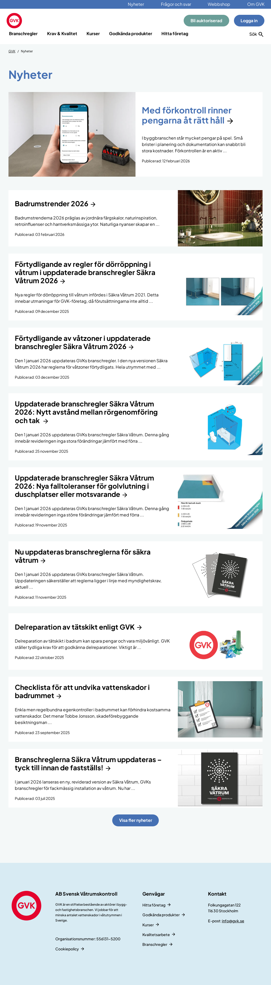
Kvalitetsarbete (156, 934)
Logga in (249, 20)
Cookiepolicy (67, 948)
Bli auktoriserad (206, 20)
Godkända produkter (130, 33)
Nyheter (136, 4)
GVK (11, 51)
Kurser (93, 33)
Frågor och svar (176, 4)
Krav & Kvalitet (62, 33)
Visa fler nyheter (135, 820)
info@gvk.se (233, 920)
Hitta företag (174, 33)
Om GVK (255, 4)
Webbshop (219, 4)
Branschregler (23, 33)
